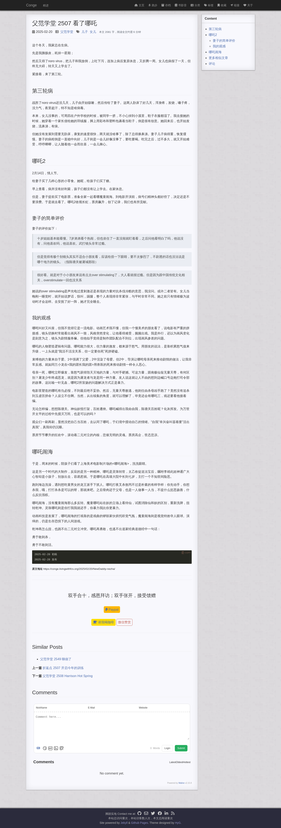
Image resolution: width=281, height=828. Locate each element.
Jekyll (124, 822)
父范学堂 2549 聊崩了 (55, 659)
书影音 (181, 5)
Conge (31, 5)
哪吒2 (213, 34)
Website (143, 707)
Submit (181, 748)
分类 (195, 5)
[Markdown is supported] (39, 748)
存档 (166, 5)
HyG (178, 822)
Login (167, 748)
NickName (41, 707)
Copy (188, 553)
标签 (209, 5)
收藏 (222, 5)
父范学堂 (66, 31)
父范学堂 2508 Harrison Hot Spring (68, 676)
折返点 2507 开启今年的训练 (63, 668)
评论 (212, 63)
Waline (181, 783)
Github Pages (139, 822)
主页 (139, 5)
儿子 (84, 31)
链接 (234, 5)
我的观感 (219, 46)
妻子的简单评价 (224, 40)
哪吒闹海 (215, 52)
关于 (248, 5)
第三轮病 (215, 29)
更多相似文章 (218, 58)
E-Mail (91, 707)
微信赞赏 (124, 622)
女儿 (93, 31)
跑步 (152, 5)
